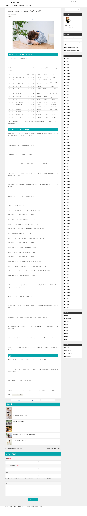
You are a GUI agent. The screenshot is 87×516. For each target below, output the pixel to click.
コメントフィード (69, 353)
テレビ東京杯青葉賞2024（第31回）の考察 (14, 448)
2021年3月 (67, 244)
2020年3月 (67, 280)
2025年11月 (67, 76)
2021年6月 (67, 235)
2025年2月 (67, 103)
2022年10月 (67, 187)
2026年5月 (67, 58)
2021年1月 (67, 250)
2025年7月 (67, 88)
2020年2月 (67, 283)
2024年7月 (67, 124)
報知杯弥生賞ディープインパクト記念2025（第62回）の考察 (24, 434)
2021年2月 (67, 247)
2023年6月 (67, 163)
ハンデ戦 (67, 321)
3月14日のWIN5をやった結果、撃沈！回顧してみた (22, 408)
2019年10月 (67, 295)
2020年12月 (67, 253)
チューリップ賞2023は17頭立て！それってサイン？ (22, 440)
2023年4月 (67, 169)
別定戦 (66, 324)
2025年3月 (67, 100)
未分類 (66, 330)
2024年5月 (67, 130)
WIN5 (66, 315)
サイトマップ (29, 5)
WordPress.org (68, 356)
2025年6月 (67, 91)
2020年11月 (67, 256)
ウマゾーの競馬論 (13, 2)
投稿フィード (68, 350)
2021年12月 (67, 217)
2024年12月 (67, 109)
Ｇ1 (66, 339)
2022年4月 (67, 205)
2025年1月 (67, 106)
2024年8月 (67, 121)
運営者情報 (21, 5)
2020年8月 (67, 265)
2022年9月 (67, 190)
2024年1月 (67, 142)
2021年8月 (67, 229)
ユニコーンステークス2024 (17, 394)
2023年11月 (67, 148)
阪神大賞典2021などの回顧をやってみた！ (20, 415)
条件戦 (66, 333)
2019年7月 (67, 304)
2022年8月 (67, 193)
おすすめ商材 (68, 318)
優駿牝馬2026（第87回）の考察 (71, 47)
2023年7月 (67, 160)
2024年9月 (67, 118)
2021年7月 (67, 232)
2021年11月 (67, 220)
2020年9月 (67, 262)
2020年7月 (67, 268)
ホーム (7, 5)
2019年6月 (67, 307)
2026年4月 (67, 61)
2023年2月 (67, 175)
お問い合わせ (14, 5)
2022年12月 (67, 181)
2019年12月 (67, 289)
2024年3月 (67, 136)
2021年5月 (67, 238)
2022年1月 (67, 214)
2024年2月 (67, 139)
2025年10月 (67, 79)
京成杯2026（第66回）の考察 (18, 421)
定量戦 (66, 327)
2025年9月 (67, 82)
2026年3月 (67, 64)
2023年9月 (67, 154)
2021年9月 (67, 226)
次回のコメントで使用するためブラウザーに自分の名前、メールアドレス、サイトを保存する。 (29, 478)
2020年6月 (67, 271)
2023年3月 (67, 172)
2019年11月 (67, 292)
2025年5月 (67, 94)
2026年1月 (67, 70)
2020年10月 (67, 259)
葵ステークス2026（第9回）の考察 (72, 36)
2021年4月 (67, 241)
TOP (11, 506)
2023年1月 (67, 178)
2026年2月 (67, 67)
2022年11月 (67, 184)
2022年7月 (67, 196)
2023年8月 (67, 157)
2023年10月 (67, 151)
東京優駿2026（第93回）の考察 (71, 39)
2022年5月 (67, 202)
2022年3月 (67, 208)
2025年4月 (67, 97)
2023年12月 (67, 145)
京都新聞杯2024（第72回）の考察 (53, 448)
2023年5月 (67, 166)
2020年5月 (67, 274)
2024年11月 (67, 112)
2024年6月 (67, 127)
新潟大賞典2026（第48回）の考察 (72, 50)
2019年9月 (67, 298)
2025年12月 (67, 73)
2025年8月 (67, 85)
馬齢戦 (10, 16)
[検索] (72, 9)
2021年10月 (67, 223)
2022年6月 (67, 199)
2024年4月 (67, 133)
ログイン (67, 347)
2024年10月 (67, 115)
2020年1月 (67, 286)
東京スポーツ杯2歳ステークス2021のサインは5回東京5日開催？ (24, 428)
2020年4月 (67, 277)
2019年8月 (67, 301)
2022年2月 (67, 211)
